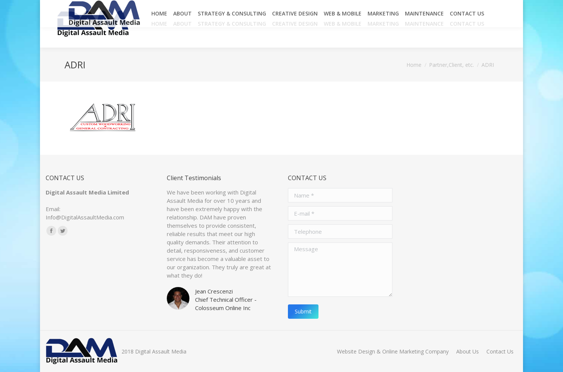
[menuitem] (159, 24)
